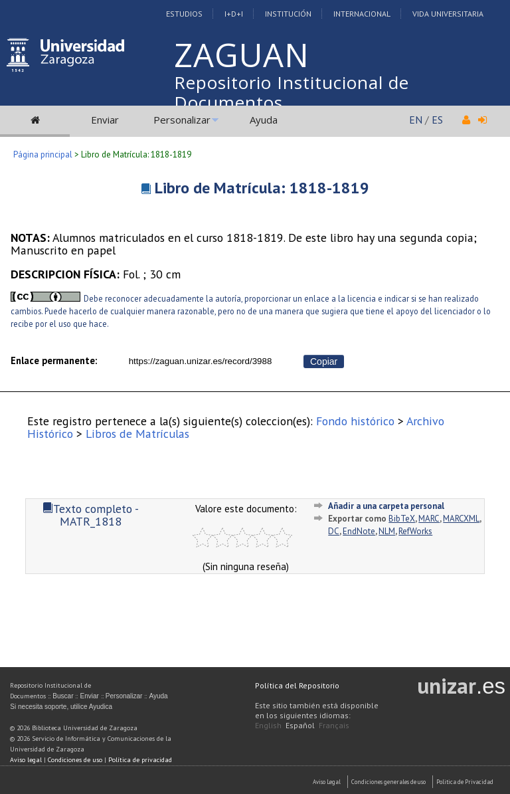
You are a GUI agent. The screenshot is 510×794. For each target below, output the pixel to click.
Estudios (184, 14)
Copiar (323, 361)
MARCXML (461, 518)
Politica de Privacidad (464, 781)
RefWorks (415, 531)
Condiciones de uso (75, 759)
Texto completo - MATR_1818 (90, 515)
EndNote (359, 531)
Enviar (105, 119)
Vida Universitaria (447, 14)
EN (415, 119)
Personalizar (182, 119)
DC (333, 531)
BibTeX (401, 518)
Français (334, 725)
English (268, 725)
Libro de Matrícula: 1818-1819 (262, 187)
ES (437, 119)
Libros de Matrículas (137, 433)
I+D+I (233, 14)
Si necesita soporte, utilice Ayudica (61, 706)
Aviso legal (26, 759)
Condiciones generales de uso (388, 781)
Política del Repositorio (297, 685)
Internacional (361, 14)
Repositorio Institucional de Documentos (291, 92)
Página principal (42, 154)
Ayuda (264, 119)
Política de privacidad (140, 759)
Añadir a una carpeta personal (386, 506)
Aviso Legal (327, 781)
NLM (387, 531)
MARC (429, 518)
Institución (288, 14)
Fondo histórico (355, 421)
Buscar (62, 696)
